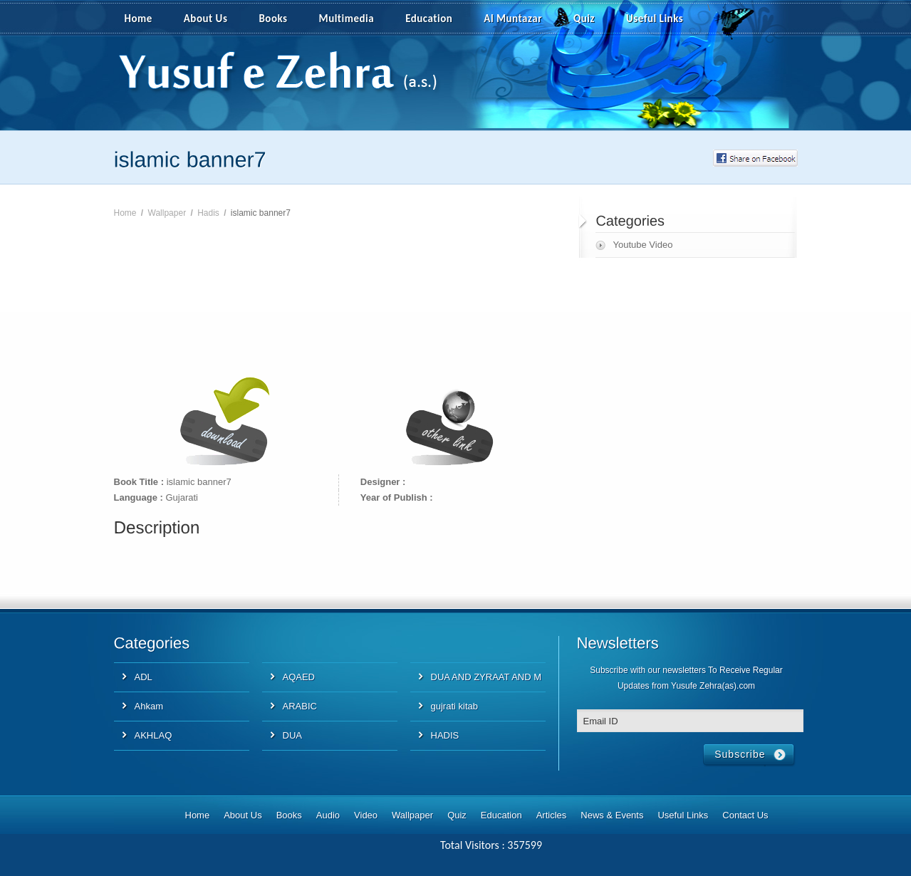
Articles (551, 815)
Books (273, 18)
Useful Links (654, 18)
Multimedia (354, 19)
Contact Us (745, 815)
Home (138, 18)
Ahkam (149, 706)
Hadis (208, 213)
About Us (206, 18)
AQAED (299, 677)
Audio (328, 815)
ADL (143, 677)
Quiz (584, 18)
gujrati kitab (454, 706)
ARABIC (300, 706)
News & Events (612, 815)
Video (366, 815)
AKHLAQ (153, 735)
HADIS (445, 735)
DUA (292, 735)
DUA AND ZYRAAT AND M (486, 677)
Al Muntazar (513, 18)
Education (428, 18)
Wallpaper (167, 213)
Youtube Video (643, 244)
